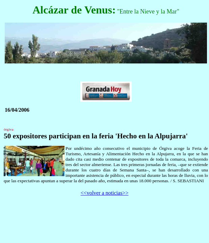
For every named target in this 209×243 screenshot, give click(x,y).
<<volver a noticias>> (105, 193)
